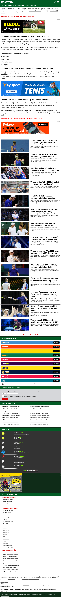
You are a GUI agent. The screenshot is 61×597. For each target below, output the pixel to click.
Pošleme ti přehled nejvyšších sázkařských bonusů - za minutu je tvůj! (22, 341)
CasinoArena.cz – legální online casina (11, 374)
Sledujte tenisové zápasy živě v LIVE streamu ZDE (18, 16)
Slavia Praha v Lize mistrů (19, 462)
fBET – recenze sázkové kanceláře (9, 571)
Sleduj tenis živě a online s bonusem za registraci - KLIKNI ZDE (22, 118)
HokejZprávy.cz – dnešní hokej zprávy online (12, 361)
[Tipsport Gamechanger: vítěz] (7, 457)
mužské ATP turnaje (35, 11)
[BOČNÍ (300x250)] (11, 491)
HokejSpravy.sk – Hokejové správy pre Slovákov (39, 368)
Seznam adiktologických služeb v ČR (28, 589)
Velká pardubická (6, 503)
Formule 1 (5, 506)
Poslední (37, 334)
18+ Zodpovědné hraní (47, 594)
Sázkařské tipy (6, 429)
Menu (58, 2)
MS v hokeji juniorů (6, 525)
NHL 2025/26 (5, 523)
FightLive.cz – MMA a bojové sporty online (11, 357)
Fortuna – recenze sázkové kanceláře (10, 552)
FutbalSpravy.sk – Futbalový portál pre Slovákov (39, 370)
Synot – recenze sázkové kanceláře (10, 563)
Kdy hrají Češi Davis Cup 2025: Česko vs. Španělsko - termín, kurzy (44, 294)
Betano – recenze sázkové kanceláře (10, 556)
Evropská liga (5, 514)
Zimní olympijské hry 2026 (8, 547)
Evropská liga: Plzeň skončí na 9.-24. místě (22, 466)
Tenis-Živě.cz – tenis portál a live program (11, 363)
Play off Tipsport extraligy (8, 521)
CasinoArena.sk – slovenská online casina (38, 372)
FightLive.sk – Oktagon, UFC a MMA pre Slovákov (40, 366)
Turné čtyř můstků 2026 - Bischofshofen (22, 452)
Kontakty (6, 594)
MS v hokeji (5, 519)
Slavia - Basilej (17, 443)
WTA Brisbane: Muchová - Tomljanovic (21, 434)
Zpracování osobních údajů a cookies (34, 594)
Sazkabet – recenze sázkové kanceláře (10, 558)
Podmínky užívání (22, 594)
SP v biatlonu (5, 543)
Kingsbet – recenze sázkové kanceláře (10, 569)
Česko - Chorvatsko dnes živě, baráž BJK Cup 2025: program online (43, 308)
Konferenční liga (6, 517)
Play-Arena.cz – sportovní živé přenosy (11, 368)
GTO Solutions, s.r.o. (5, 596)
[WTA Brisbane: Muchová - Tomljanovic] (7, 433)
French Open (6, 59)
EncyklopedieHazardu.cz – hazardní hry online (39, 357)
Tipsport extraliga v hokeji (8, 499)
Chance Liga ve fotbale (7, 501)
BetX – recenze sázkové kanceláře (9, 567)
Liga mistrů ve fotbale (7, 512)
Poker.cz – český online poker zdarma (10, 372)
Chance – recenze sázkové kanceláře (10, 560)
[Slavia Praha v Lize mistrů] (7, 461)
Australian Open (7, 62)
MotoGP (4, 541)
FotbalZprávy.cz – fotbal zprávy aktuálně (11, 359)
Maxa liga (4, 528)
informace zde (26, 585)
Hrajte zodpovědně (4, 582)
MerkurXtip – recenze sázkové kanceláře (11, 565)
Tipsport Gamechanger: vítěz (19, 457)
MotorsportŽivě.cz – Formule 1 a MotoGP (11, 366)
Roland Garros (5, 532)
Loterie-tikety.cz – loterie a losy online (37, 361)
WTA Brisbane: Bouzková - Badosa (21, 438)
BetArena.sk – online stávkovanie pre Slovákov (39, 363)
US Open (5, 64)
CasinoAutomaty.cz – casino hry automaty (38, 359)
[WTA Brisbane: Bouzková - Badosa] (7, 438)
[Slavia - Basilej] (7, 443)
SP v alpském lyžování (7, 545)
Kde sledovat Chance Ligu (8, 510)
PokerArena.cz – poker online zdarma (10, 370)
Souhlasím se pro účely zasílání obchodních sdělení (20, 347)
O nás (2, 594)
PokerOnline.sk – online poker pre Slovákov (39, 374)
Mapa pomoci (39, 589)
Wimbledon (5, 56)
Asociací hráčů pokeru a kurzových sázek (30, 579)
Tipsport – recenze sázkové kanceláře (10, 554)
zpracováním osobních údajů (15, 347)
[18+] (55, 2)
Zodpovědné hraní (11, 579)
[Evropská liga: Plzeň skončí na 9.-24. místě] (7, 466)
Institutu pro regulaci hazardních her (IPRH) (45, 577)
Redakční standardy (13, 594)
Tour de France (6, 539)
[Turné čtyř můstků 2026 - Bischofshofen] (7, 452)
